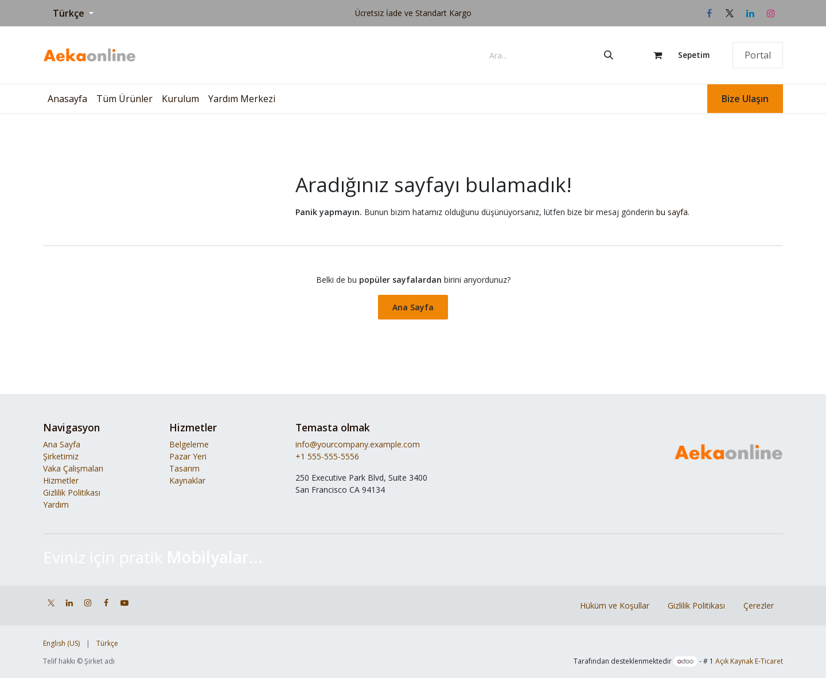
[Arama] (608, 55)
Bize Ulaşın (745, 98)
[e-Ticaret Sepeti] (676, 55)
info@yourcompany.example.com (357, 444)
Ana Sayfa (413, 307)
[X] (729, 13)
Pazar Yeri (187, 456)
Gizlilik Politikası (71, 492)
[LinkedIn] (750, 13)
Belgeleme (189, 444)
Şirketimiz (61, 456)
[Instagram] (771, 13)
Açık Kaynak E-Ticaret (749, 661)
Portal (758, 55)
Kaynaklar (187, 480)
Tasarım (184, 468)
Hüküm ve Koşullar (614, 605)
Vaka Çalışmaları (73, 468)
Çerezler (758, 605)
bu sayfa (672, 211)
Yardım (56, 504)
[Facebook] (709, 13)
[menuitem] (67, 98)
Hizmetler (61, 480)
